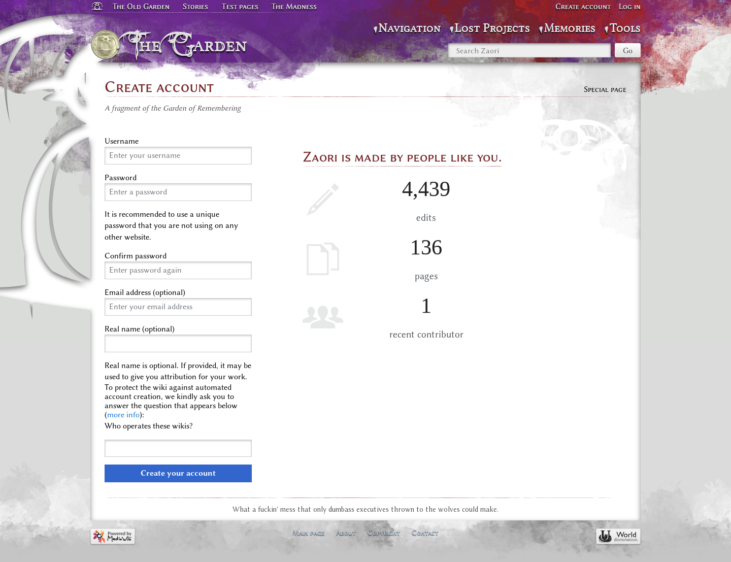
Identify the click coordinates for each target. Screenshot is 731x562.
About (346, 532)
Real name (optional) (140, 329)
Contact (425, 532)
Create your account (178, 473)
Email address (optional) (145, 292)
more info (123, 414)
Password (121, 177)
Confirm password (136, 255)
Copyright (384, 532)
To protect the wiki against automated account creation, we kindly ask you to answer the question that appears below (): (171, 401)
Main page (308, 532)
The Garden (191, 44)
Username (122, 141)
